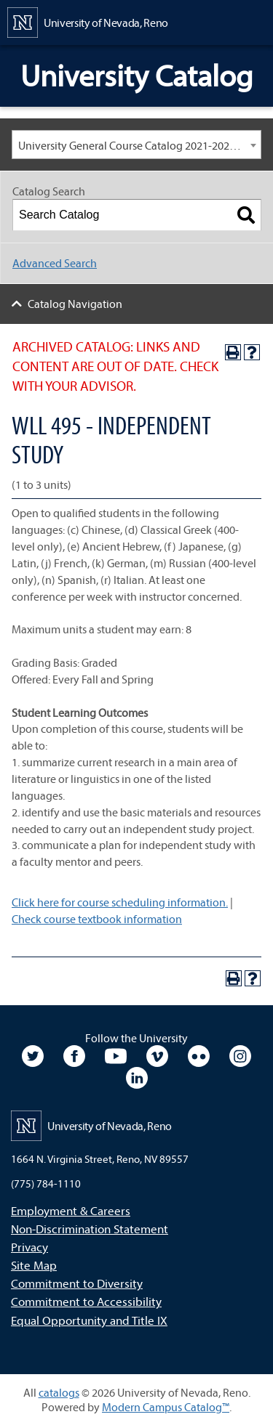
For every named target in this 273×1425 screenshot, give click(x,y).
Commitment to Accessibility (86, 1301)
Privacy (29, 1246)
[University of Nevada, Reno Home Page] (87, 21)
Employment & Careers (70, 1210)
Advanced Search (54, 263)
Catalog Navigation (75, 303)
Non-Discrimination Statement (89, 1228)
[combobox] (136, 144)
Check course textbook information (97, 919)
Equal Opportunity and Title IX (89, 1320)
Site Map (34, 1264)
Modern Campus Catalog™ (165, 1407)
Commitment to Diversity (77, 1283)
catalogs (59, 1392)
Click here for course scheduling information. (120, 902)
